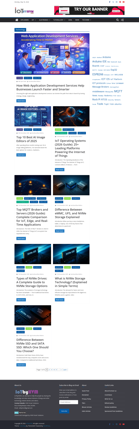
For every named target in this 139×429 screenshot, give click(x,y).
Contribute (108, 395)
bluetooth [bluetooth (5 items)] (114, 62)
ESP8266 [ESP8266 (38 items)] (97, 74)
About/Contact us (110, 391)
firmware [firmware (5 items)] (107, 75)
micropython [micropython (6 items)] (114, 87)
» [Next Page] (61, 370)
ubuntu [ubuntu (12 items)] (117, 104)
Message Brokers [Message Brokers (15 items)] (100, 86)
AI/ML (70, 20)
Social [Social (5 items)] (94, 104)
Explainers (25, 20)
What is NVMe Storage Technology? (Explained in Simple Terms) (71, 282)
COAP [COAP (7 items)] (102, 66)
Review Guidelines (111, 407)
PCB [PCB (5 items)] (114, 96)
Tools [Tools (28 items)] (100, 104)
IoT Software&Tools (61, 133)
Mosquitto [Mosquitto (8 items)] (109, 92)
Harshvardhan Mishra (34, 81)
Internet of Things (68, 129)
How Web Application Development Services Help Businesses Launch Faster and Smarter (50, 87)
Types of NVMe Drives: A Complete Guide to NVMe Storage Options (31, 282)
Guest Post (85, 391)
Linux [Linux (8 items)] (108, 83)
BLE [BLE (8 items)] (108, 62)
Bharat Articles (87, 407)
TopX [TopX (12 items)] (106, 104)
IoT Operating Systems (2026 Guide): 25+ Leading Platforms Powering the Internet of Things (70, 148)
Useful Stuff (37, 78)
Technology (28, 78)
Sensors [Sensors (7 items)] (117, 100)
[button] (35, 20)
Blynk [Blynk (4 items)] (119, 62)
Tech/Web (85, 20)
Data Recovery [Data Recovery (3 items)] (114, 66)
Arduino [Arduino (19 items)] (107, 57)
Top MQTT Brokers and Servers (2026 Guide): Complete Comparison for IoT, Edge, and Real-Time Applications (32, 217)
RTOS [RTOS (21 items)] (104, 99)
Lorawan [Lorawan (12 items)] (120, 83)
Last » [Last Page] (65, 370)
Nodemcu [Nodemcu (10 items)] (108, 95)
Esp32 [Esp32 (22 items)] (114, 69)
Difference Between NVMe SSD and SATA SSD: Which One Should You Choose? (32, 345)
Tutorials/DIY (58, 20)
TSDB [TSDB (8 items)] (111, 104)
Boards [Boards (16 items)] (95, 65)
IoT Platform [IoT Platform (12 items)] (116, 79)
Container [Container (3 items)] (107, 66)
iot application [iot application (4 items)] (96, 79)
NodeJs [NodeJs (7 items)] (100, 96)
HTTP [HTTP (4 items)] (112, 75)
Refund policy (109, 403)
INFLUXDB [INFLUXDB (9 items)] (118, 74)
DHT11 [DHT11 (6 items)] (94, 70)
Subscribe (64, 411)
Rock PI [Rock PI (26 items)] (96, 99)
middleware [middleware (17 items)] (98, 91)
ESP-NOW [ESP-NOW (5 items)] (107, 70)
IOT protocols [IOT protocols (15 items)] (99, 83)
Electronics (43, 20)
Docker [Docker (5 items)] (100, 70)
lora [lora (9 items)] (113, 83)
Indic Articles (86, 411)
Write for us (109, 399)
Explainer (58, 129)
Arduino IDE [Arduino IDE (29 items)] (99, 61)
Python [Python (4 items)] (119, 96)
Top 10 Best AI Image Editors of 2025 (30, 139)
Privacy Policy (86, 399)
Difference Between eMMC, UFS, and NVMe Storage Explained (70, 213)
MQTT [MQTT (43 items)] (118, 91)
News (77, 20)
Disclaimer (85, 395)
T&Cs (83, 403)
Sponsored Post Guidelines (114, 411)
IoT (33, 20)
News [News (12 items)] (94, 95)
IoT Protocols (42, 198)
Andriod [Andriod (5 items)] (99, 57)
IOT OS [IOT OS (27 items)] (105, 79)
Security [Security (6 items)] (111, 100)
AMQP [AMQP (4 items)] (94, 57)
